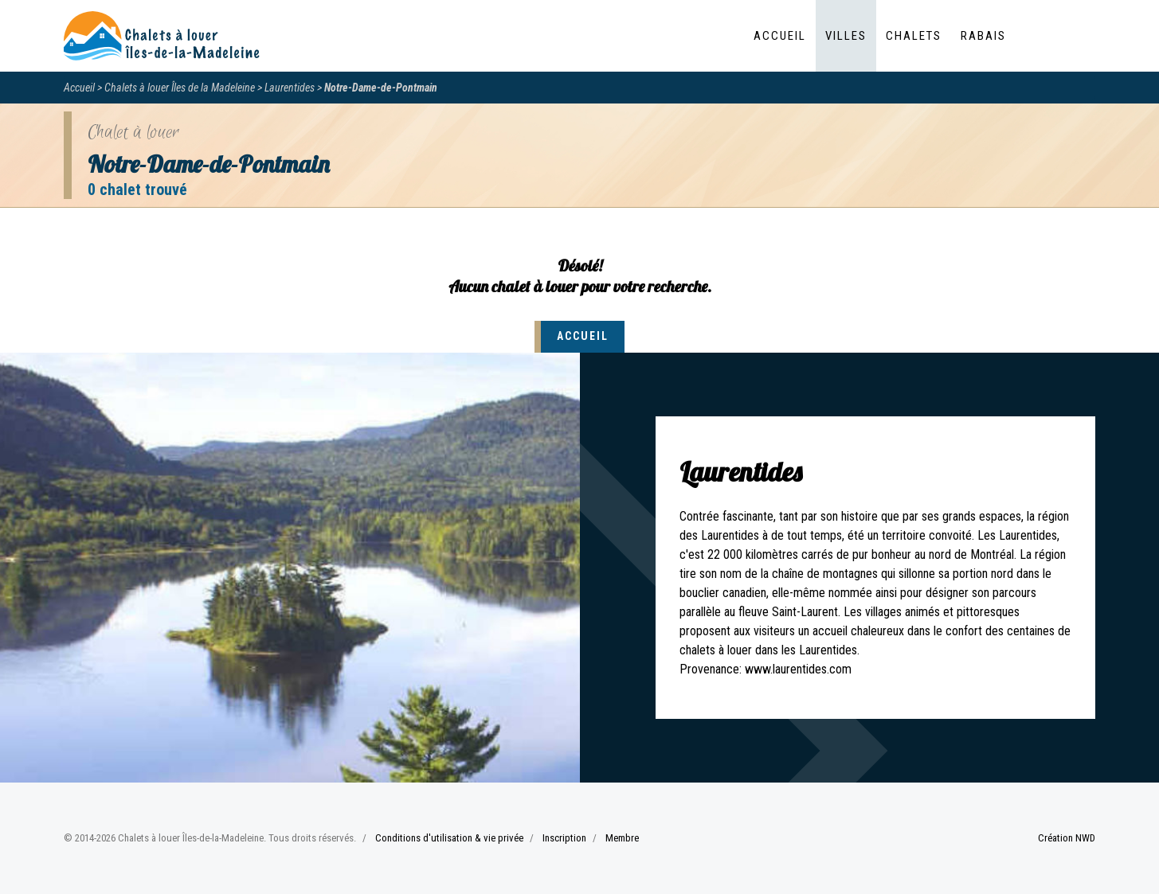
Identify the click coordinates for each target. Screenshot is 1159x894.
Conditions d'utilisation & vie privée (449, 838)
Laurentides (289, 87)
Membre (622, 838)
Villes (846, 36)
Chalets (914, 36)
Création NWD (1066, 838)
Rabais (983, 36)
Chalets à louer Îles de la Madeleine (179, 87)
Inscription (564, 838)
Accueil (780, 36)
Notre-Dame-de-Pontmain (380, 87)
